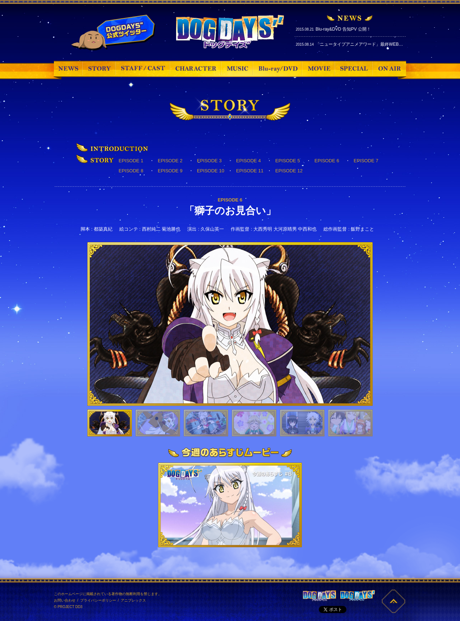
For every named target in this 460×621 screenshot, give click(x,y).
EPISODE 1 (131, 160)
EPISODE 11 (249, 170)
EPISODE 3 (209, 160)
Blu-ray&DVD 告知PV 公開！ (343, 29)
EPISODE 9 (170, 170)
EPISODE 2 (170, 160)
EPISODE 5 (287, 160)
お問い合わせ (64, 600)
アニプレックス (133, 600)
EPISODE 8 (131, 170)
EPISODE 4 (248, 160)
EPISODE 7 (366, 160)
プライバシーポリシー (98, 600)
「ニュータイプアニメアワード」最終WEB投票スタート (370, 44)
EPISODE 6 (326, 160)
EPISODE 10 (210, 170)
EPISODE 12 (289, 170)
